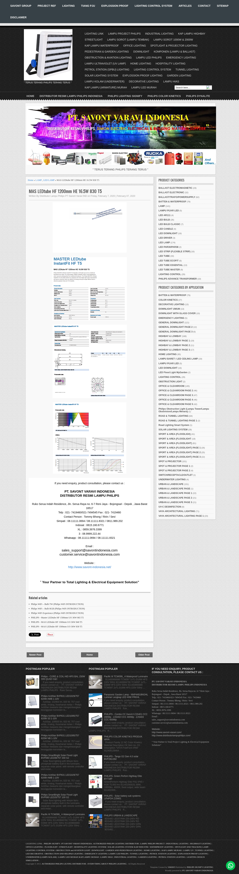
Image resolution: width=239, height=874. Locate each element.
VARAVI (171, 867)
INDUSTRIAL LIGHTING (159, 33)
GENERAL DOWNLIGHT (171, 322)
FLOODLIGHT (51, 847)
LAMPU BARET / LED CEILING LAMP (178, 358)
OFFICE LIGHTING (134, 45)
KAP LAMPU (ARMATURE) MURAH (106, 87)
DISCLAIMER (18, 17)
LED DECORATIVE (34, 854)
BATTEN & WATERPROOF (172, 201)
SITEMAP (223, 5)
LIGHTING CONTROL (170, 274)
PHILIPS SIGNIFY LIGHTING (200, 867)
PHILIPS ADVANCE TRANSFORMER (178, 279)
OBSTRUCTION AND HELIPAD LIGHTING (64, 854)
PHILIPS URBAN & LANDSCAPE (120, 815)
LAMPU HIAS (171, 81)
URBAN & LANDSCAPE (171, 484)
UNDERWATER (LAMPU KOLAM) (41, 857)
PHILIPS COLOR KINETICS (164, 96)
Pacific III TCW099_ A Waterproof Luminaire (63, 814)
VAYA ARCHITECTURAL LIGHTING (177, 511)
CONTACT (204, 5)
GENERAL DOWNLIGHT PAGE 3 (176, 331)
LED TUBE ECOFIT (169, 260)
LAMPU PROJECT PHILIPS (124, 33)
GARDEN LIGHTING (179, 75)
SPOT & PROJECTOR (170, 461)
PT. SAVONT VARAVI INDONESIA (197, 870)
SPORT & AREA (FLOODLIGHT (175, 438)
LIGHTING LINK (94, 33)
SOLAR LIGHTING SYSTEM (101, 75)
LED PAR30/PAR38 (168, 247)
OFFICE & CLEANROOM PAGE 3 (176, 395)
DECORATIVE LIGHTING (144, 81)
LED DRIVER (165, 238)
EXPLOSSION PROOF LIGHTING (142, 75)
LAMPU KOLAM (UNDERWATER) (105, 81)
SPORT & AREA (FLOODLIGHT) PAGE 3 (180, 457)
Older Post (144, 654)
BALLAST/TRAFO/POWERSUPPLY (177, 197)
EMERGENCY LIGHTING (181, 57)
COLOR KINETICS (168, 300)
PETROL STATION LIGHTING (163, 854)
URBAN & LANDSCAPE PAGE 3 (175, 502)
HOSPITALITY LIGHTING (171, 63)
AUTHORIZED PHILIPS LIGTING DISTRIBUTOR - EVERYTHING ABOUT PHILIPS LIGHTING (84, 864)
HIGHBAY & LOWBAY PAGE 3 (174, 350)
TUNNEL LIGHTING (187, 69)
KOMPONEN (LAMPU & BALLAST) (174, 51)
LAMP (38, 180)
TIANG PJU (88, 5)
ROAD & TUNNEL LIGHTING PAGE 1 (178, 420)
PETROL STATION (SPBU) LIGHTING (107, 69)
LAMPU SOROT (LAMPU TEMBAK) (128, 39)
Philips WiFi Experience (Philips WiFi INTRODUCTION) (57, 613)
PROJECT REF (47, 5)
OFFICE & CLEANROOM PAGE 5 (176, 404)
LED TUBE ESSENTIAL (171, 265)
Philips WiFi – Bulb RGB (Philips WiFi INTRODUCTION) (58, 608)
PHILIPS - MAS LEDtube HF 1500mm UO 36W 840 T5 (56, 622)
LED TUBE (164, 256)
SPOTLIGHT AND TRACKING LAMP (191, 847)
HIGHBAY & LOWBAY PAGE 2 (174, 345)
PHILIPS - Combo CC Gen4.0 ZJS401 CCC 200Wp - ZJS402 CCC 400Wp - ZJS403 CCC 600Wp (126, 717)
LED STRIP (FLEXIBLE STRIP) (174, 251)
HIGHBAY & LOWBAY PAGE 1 (174, 340)
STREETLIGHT (94, 39)
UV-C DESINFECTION (170, 506)
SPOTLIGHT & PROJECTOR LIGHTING (173, 45)
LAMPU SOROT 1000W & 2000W (173, 39)
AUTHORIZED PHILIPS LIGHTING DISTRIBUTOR (116, 843)
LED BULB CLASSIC (169, 224)
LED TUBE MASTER (169, 269)
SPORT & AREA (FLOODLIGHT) (175, 443)
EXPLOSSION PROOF (114, 5)
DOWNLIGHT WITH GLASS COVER (177, 313)
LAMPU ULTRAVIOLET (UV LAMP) (105, 63)
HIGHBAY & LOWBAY (170, 336)
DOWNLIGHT (141, 51)
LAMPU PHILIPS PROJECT (152, 843)
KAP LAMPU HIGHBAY (191, 33)
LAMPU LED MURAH (143, 87)
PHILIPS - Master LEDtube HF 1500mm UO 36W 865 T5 (57, 617)
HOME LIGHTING (140, 63)
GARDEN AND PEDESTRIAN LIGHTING (124, 850)
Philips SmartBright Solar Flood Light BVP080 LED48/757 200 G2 (59, 756)
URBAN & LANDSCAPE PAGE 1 (175, 493)
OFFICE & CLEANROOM (171, 386)
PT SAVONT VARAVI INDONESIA (76, 843)
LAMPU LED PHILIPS (149, 57)
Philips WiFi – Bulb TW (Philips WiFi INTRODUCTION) (57, 604)
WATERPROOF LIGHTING (161, 847)
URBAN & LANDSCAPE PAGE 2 (175, 498)
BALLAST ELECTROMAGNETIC (175, 188)
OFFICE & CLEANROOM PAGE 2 (176, 390)
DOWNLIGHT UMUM (169, 309)
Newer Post (35, 654)
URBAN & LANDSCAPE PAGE (174, 488)
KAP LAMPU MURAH (172, 850)
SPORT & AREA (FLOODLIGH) (175, 434)
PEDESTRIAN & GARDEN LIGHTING (107, 51)
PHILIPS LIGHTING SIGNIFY (125, 96)
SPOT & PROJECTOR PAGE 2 (174, 470)
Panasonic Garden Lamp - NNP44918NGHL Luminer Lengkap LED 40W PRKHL (126, 696)
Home (30, 96)
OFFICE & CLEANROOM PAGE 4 (176, 399)
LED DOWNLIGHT (168, 233)
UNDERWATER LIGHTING (172, 479)
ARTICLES (185, 5)
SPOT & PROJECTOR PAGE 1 (174, 466)
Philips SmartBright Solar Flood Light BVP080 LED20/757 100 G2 (59, 796)
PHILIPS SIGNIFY (52, 843)
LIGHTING (68, 5)
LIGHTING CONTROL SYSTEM (153, 5)
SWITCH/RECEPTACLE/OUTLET (176, 475)
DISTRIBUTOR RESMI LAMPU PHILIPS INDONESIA (71, 96)
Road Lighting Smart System (174, 425)
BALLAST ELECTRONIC (171, 192)
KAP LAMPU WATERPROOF (102, 45)
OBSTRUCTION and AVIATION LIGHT (73, 850)
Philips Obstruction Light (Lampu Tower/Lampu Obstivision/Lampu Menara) (184, 410)
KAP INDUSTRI (141, 847)
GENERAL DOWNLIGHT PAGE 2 (176, 327)
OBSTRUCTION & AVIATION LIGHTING (108, 57)
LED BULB (164, 219)
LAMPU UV (188, 850)
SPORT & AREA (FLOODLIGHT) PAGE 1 (180, 447)
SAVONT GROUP (20, 5)
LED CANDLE (166, 229)
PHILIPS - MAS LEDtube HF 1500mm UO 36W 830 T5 (56, 626)
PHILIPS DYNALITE (198, 96)
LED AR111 (164, 215)
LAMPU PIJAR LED (169, 210)
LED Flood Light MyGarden (173, 372)
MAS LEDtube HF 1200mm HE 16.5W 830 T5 (65, 191)
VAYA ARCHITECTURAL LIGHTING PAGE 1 (181, 516)
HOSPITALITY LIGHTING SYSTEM (90, 847)
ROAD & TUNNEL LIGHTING (173, 416)
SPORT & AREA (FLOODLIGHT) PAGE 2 (180, 452)
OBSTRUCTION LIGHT (170, 381)
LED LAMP (48, 180)
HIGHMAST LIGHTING (200, 843)
